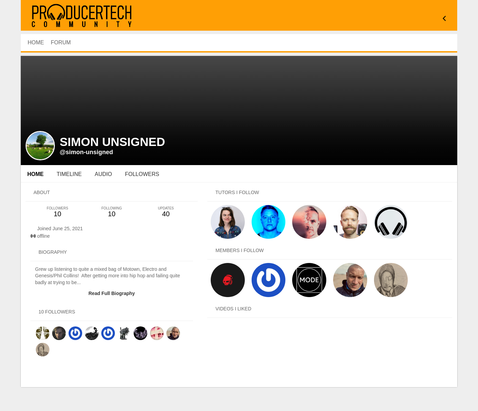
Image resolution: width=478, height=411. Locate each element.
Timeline (69, 174)
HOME (36, 42)
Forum (61, 42)
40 (166, 212)
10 (57, 212)
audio (103, 174)
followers (142, 174)
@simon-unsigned (86, 152)
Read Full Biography (111, 293)
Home (35, 174)
